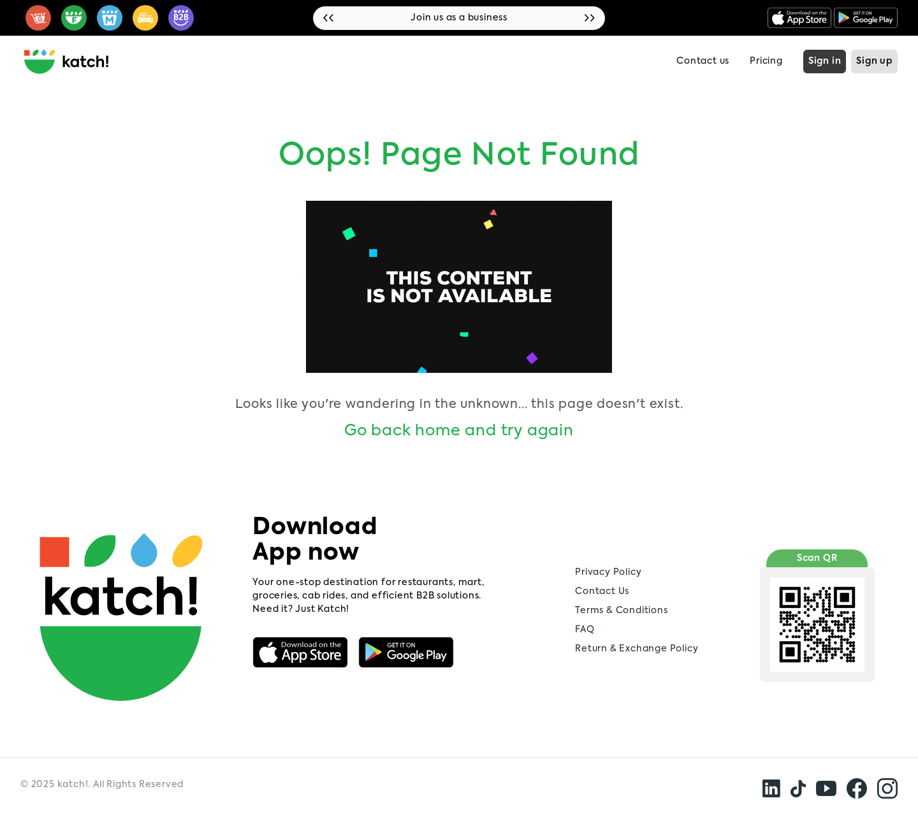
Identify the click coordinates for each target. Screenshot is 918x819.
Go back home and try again (459, 430)
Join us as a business (459, 17)
